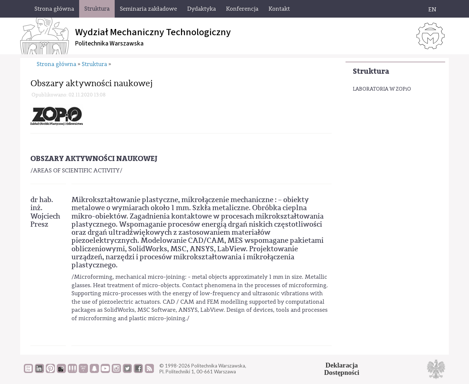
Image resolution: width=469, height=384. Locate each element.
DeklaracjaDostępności (341, 369)
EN (432, 9)
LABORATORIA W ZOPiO (382, 89)
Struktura (371, 71)
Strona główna (56, 64)
